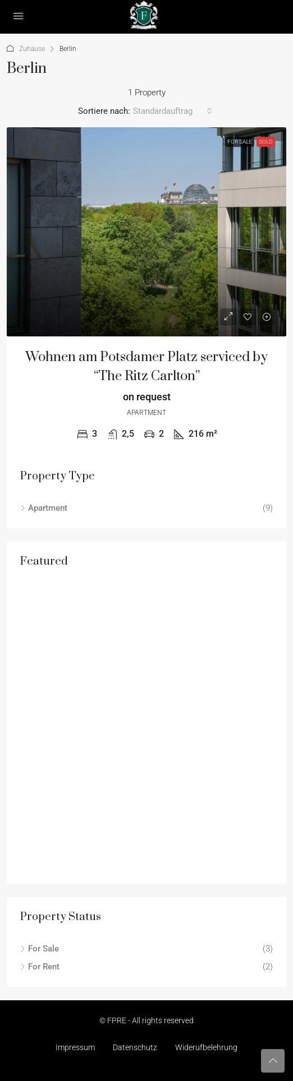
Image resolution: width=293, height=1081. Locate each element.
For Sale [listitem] (39, 949)
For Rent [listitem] (39, 967)
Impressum (75, 1047)
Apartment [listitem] (43, 508)
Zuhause (32, 49)
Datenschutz (135, 1047)
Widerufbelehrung (206, 1047)
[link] (146, 232)
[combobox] (172, 111)
